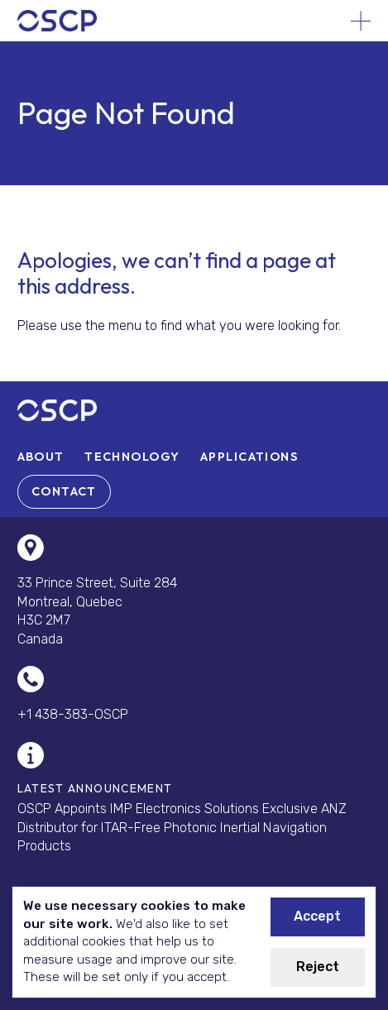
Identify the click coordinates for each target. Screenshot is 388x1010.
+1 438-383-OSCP (72, 714)
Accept (317, 916)
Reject (317, 966)
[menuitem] (41, 456)
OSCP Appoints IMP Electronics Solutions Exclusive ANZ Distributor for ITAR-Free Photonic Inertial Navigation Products (181, 827)
